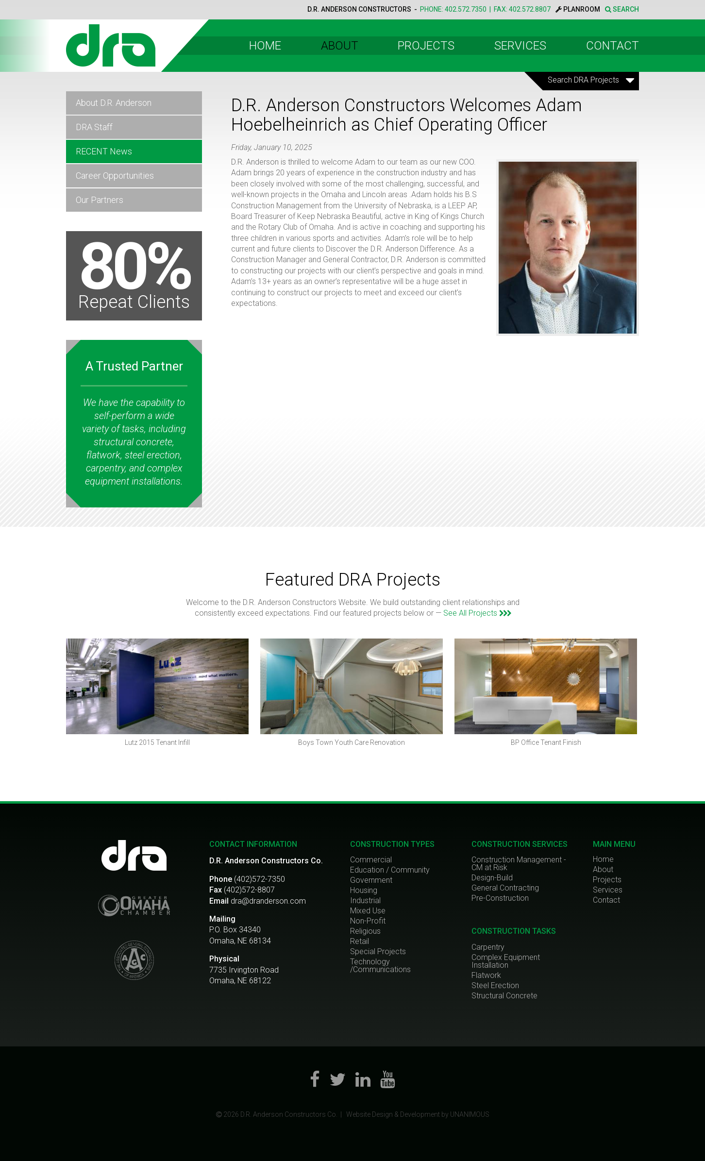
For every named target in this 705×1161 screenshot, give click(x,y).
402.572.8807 (530, 9)
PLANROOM (577, 9)
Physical (224, 958)
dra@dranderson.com (268, 901)
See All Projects (477, 613)
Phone (220, 879)
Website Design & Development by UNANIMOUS (417, 1114)
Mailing (222, 919)
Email (219, 901)
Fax (215, 889)
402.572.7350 (466, 9)
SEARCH (622, 9)
